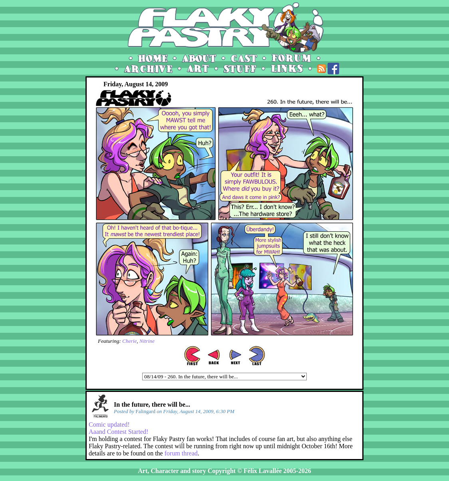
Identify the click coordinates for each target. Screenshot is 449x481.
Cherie (129, 341)
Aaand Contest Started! (118, 431)
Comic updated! (109, 424)
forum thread (181, 453)
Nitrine (147, 341)
